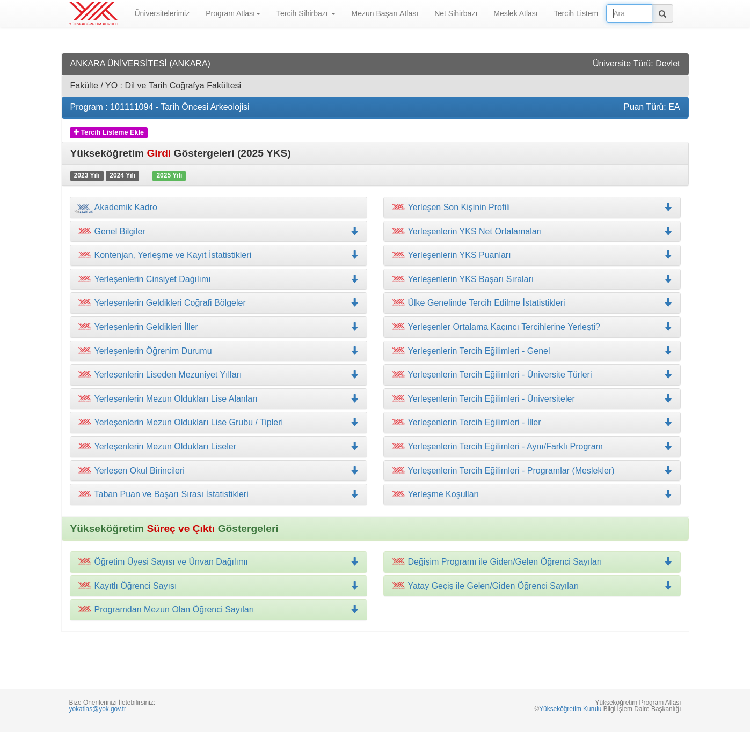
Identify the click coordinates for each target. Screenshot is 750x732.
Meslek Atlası (515, 13)
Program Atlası (233, 13)
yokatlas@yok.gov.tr (97, 709)
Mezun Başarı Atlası (385, 13)
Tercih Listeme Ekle (109, 132)
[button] (218, 255)
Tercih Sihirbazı (306, 13)
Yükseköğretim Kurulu (570, 709)
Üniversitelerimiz (162, 13)
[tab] (218, 207)
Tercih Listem (576, 13)
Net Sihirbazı (455, 13)
